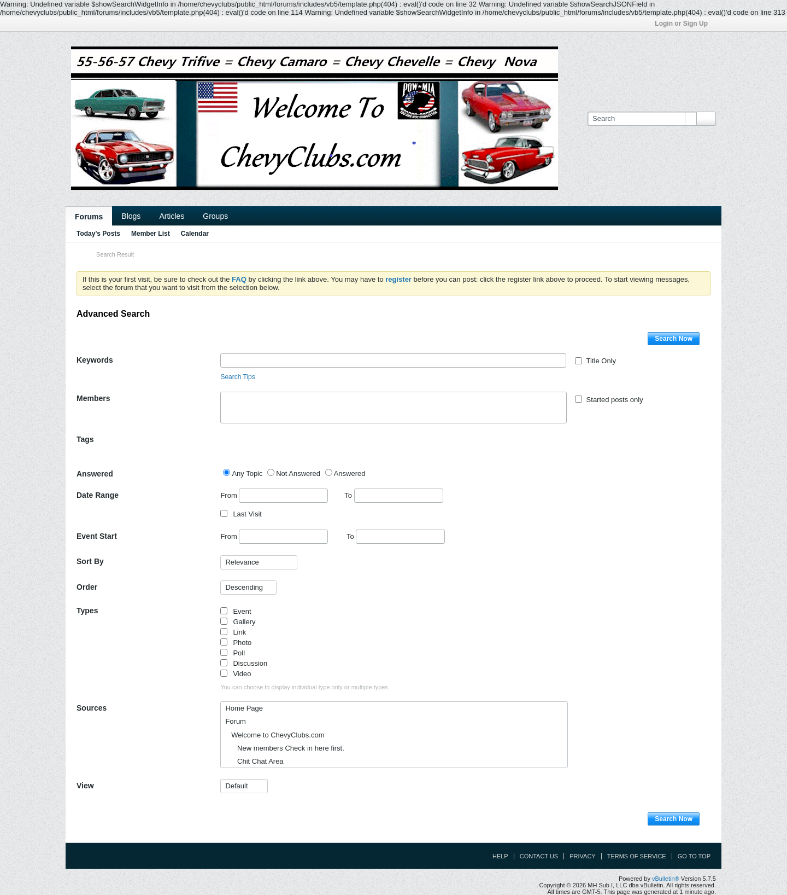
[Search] (642, 119)
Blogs (130, 216)
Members (93, 398)
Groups (215, 216)
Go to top (694, 856)
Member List (150, 233)
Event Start (97, 536)
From (274, 496)
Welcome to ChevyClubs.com (274, 735)
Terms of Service (636, 856)
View (85, 785)
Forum (235, 721)
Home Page (244, 708)
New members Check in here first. (284, 748)
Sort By (90, 561)
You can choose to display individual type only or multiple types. (305, 687)
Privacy (582, 856)
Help (500, 856)
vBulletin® (665, 878)
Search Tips (237, 377)
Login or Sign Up (685, 23)
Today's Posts (98, 233)
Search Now (673, 338)
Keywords (95, 360)
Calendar (195, 233)
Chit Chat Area (254, 761)
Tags (85, 439)
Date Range (98, 495)
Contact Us (539, 856)
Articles (171, 216)
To (393, 495)
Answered (95, 473)
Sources (92, 708)
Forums (89, 216)
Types (87, 610)
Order (87, 587)
